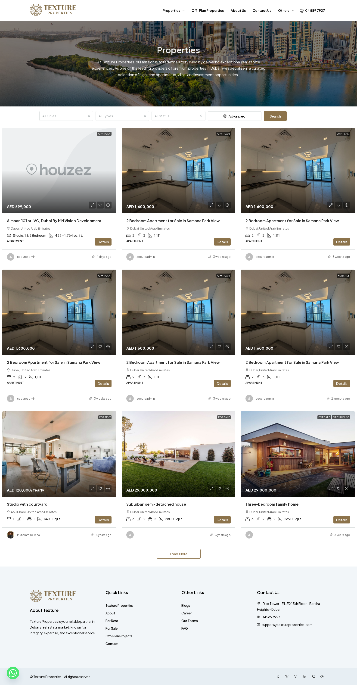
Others (283, 10)
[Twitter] (287, 677)
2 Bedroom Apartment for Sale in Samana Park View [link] (173, 220)
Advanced (234, 116)
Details (103, 242)
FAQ (184, 628)
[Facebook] (279, 677)
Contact (112, 643)
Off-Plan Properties (208, 10)
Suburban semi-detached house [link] (156, 504)
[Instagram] (296, 677)
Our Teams (189, 621)
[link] (59, 170)
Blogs (185, 605)
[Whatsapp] (13, 673)
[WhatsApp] (314, 677)
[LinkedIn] (305, 677)
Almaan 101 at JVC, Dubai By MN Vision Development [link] (54, 220)
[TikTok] (323, 677)
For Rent (112, 621)
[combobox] (66, 116)
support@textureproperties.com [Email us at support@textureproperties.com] (287, 625)
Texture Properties (119, 605)
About (110, 613)
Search (275, 116)
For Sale (112, 628)
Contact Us (262, 10)
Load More (178, 553)
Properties (171, 10)
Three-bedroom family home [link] (271, 504)
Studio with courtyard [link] (27, 504)
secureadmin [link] (26, 256)
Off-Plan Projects (119, 636)
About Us (238, 10)
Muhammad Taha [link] (28, 535)
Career (186, 613)
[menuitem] (312, 10)
